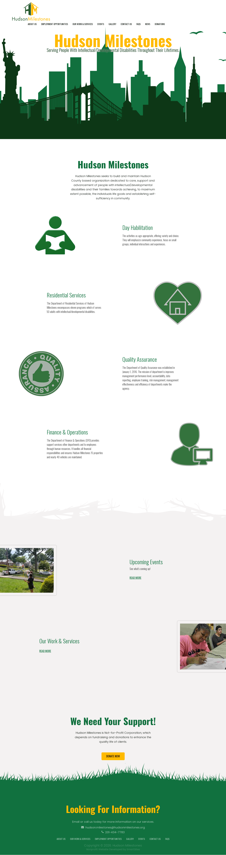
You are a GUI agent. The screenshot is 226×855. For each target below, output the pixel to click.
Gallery (145, 10)
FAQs (172, 10)
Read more (135, 578)
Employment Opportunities (88, 10)
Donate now (113, 756)
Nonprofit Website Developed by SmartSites (113, 849)
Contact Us (159, 10)
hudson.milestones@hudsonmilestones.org (113, 827)
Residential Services (66, 295)
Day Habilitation (137, 227)
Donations (193, 10)
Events (134, 10)
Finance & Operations (67, 432)
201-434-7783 (113, 832)
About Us (65, 10)
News (181, 10)
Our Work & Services (116, 10)
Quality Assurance (139, 359)
